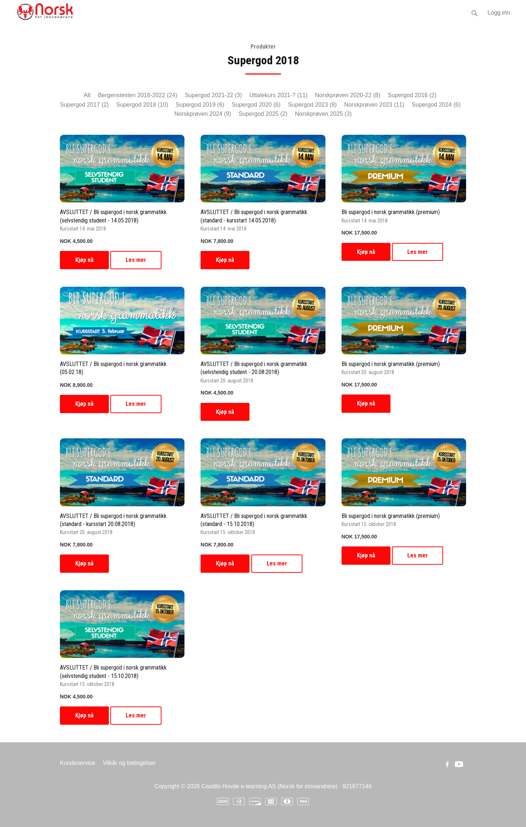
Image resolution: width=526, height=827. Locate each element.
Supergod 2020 (256, 105)
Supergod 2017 (84, 105)
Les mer (136, 259)
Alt (87, 95)
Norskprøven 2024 (202, 114)
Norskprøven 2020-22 (347, 95)
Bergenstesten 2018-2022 (137, 95)
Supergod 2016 (412, 95)
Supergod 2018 (142, 105)
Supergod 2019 (200, 105)
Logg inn (499, 12)
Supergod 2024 (436, 105)
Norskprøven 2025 (323, 114)
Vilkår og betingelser (129, 763)
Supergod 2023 (312, 105)
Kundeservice (77, 763)
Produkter (263, 46)
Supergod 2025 (263, 114)
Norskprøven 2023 (374, 105)
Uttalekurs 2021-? (278, 95)
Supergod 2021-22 (213, 95)
